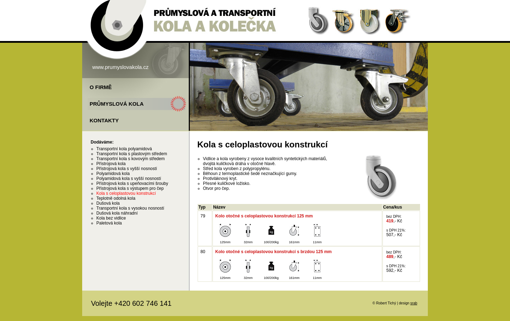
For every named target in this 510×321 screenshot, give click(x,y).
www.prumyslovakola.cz (120, 67)
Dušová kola (108, 203)
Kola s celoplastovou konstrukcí (126, 193)
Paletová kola (109, 223)
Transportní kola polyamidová (124, 148)
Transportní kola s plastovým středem (131, 153)
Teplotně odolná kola (115, 198)
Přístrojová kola (111, 163)
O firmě (101, 87)
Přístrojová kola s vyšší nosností (126, 168)
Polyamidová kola (113, 173)
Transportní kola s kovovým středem (130, 158)
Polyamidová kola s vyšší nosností (128, 178)
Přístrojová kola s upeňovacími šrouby (132, 183)
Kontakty (104, 120)
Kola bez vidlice (111, 218)
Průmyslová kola (117, 104)
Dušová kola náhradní (117, 213)
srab (413, 303)
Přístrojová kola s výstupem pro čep (130, 188)
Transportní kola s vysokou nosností (130, 208)
